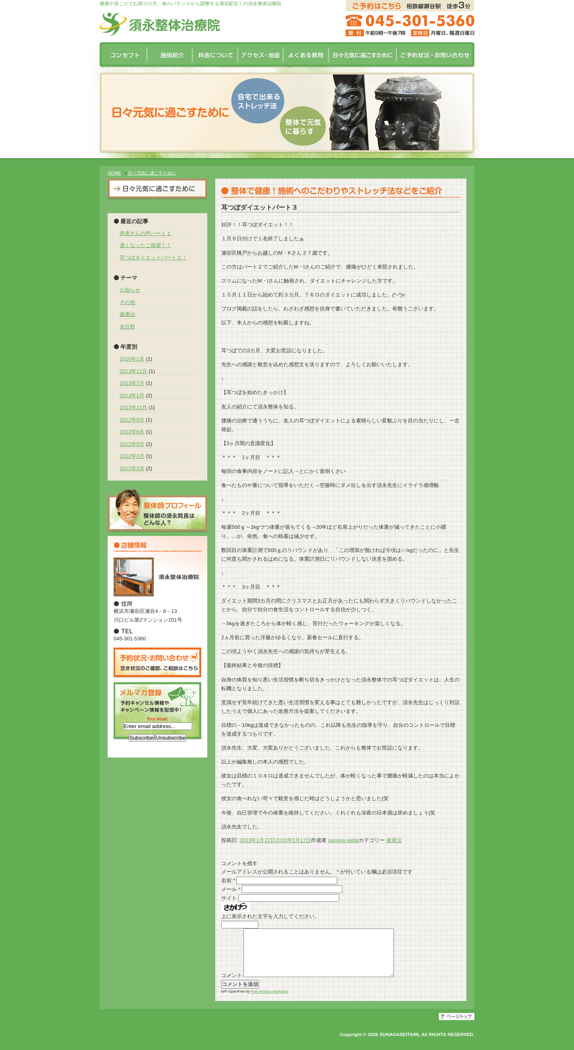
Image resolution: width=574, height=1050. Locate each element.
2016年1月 (132, 359)
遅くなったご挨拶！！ (145, 245)
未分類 (127, 327)
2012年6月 (132, 432)
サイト (229, 898)
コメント (231, 985)
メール (230, 889)
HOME (114, 173)
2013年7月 (132, 383)
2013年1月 (132, 395)
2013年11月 (133, 371)
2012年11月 (133, 407)
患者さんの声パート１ (145, 233)
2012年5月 (132, 444)
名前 (228, 880)
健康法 (394, 840)
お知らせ (130, 290)
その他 (127, 302)
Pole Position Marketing (270, 1001)
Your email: (158, 718)
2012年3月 (132, 456)
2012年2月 (132, 468)
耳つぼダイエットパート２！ (153, 258)
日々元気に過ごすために (152, 173)
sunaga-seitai (343, 840)
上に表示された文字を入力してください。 (270, 916)
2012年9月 (132, 420)
